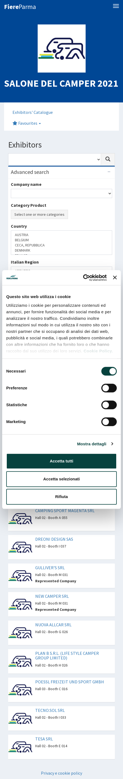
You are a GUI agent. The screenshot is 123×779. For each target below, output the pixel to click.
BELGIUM (61, 240)
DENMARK (61, 250)
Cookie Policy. (98, 351)
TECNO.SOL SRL (50, 710)
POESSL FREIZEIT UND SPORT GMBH (69, 681)
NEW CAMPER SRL (52, 596)
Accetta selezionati (61, 479)
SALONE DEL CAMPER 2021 (61, 83)
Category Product (28, 205)
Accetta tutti (61, 461)
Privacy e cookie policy (61, 773)
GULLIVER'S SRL (50, 567)
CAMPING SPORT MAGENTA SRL (65, 510)
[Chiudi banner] (115, 278)
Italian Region (25, 262)
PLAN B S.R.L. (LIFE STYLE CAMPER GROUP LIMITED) (67, 655)
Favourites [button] (26, 123)
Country (19, 226)
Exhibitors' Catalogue (32, 112)
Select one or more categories (39, 214)
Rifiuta (61, 496)
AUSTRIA (61, 234)
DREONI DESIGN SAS (54, 539)
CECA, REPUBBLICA (61, 245)
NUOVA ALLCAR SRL (53, 624)
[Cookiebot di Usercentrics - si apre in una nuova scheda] (83, 277)
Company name (26, 184)
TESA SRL (44, 739)
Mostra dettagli (91, 444)
